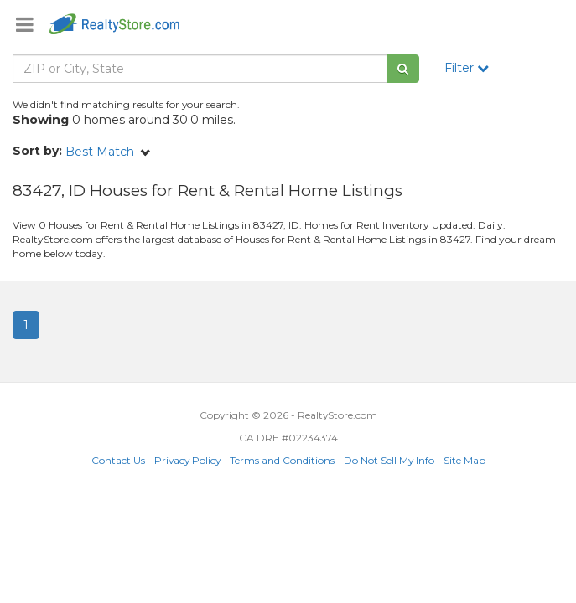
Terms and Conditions (282, 460)
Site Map (464, 460)
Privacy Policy (187, 460)
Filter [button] (466, 67)
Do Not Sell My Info (389, 460)
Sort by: (37, 150)
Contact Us (118, 460)
